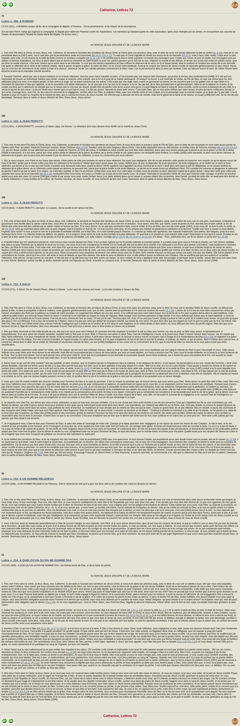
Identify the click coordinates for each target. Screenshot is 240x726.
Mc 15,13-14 (132, 237)
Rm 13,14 (82, 147)
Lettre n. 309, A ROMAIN (18, 21)
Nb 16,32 (131, 615)
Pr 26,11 (26, 662)
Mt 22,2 (186, 55)
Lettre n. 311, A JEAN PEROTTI (22, 202)
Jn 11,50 (231, 439)
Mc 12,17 (51, 628)
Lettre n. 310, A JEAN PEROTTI (22, 121)
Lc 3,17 (163, 610)
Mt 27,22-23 (119, 237)
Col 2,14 (50, 602)
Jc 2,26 (169, 310)
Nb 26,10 (140, 615)
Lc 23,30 (71, 652)
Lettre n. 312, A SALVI (16, 284)
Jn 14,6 (9, 229)
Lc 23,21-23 (145, 237)
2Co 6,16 (191, 641)
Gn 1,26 (209, 336)
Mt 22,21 (42, 628)
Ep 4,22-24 (223, 147)
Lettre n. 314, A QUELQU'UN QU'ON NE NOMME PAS (36, 560)
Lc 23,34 (223, 237)
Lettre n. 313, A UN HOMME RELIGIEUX (28, 478)
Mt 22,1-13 (45, 173)
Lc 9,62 (217, 52)
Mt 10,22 (96, 55)
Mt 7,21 (38, 452)
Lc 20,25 (61, 628)
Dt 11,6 (149, 615)
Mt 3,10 (131, 610)
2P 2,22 (35, 662)
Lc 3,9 (139, 610)
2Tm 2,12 (106, 55)
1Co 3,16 (182, 641)
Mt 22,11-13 (93, 58)
